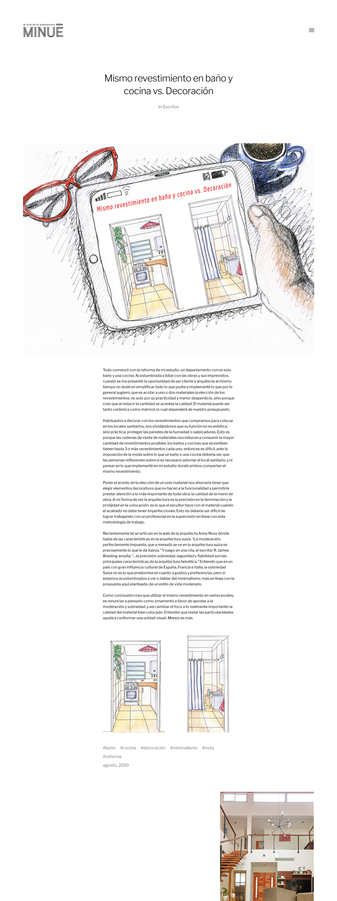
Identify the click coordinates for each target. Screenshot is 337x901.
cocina (129, 747)
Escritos (171, 106)
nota (209, 747)
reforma (113, 756)
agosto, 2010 (116, 765)
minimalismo (185, 747)
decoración (154, 747)
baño (110, 747)
